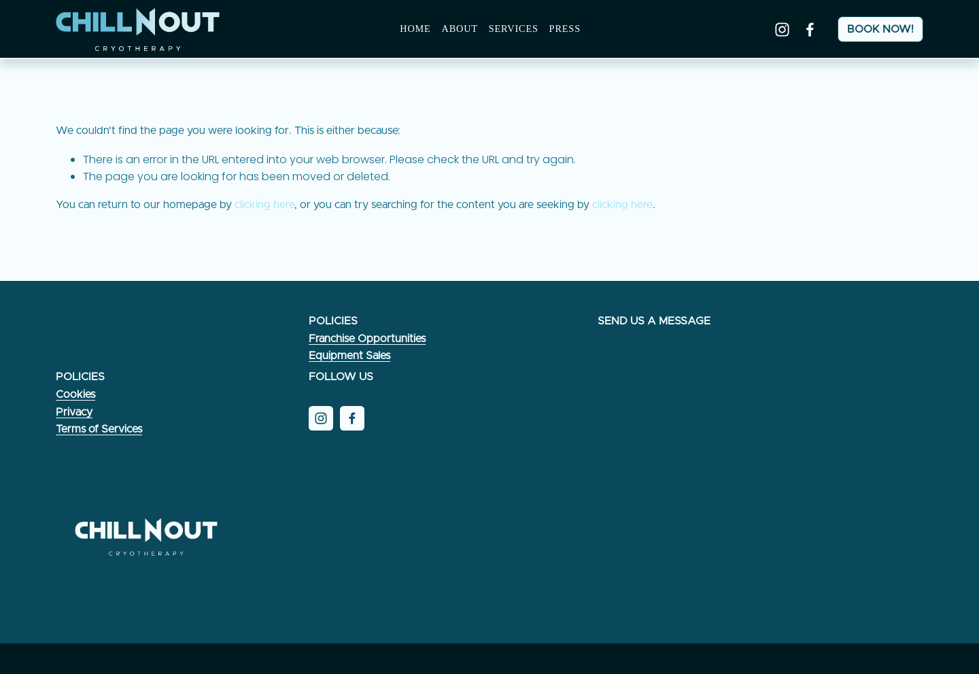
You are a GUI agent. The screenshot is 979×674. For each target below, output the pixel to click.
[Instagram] (782, 29)
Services (513, 28)
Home (415, 28)
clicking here (264, 204)
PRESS (565, 28)
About (459, 28)
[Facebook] (810, 29)
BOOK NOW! (880, 29)
